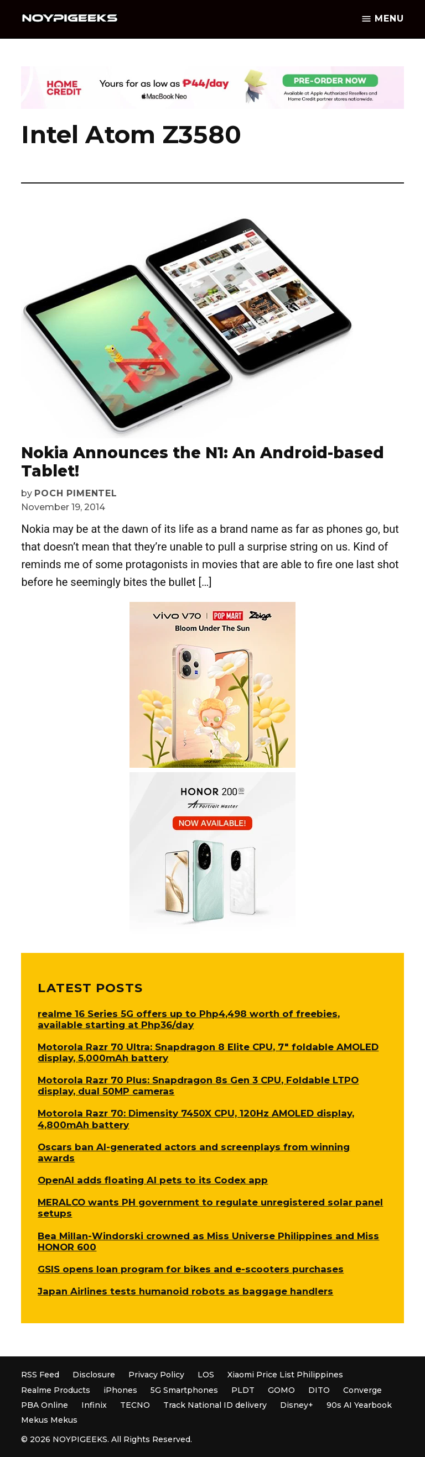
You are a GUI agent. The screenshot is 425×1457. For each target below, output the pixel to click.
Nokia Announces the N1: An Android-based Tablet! (202, 462)
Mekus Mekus (49, 1420)
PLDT (243, 1390)
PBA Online (44, 1405)
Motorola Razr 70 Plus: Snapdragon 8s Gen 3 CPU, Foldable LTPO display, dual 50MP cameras (198, 1086)
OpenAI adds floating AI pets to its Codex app (153, 1180)
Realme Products (55, 1390)
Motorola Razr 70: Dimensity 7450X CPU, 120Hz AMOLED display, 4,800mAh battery (196, 1119)
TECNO (135, 1405)
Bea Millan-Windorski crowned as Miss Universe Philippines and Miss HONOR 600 (208, 1241)
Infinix (94, 1405)
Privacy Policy (156, 1375)
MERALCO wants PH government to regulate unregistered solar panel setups (210, 1208)
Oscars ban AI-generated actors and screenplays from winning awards (194, 1152)
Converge (362, 1390)
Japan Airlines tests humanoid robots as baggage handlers (185, 1291)
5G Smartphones (184, 1390)
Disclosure (93, 1375)
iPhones (120, 1390)
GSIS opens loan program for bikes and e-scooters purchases (191, 1269)
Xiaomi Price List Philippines (285, 1375)
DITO (319, 1390)
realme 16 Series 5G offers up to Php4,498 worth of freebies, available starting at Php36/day (189, 1019)
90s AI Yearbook (359, 1405)
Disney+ (296, 1405)
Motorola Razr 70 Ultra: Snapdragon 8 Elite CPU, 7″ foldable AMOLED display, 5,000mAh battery (208, 1052)
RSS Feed (40, 1375)
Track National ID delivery (215, 1405)
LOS (206, 1375)
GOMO (281, 1390)
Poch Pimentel (75, 493)
